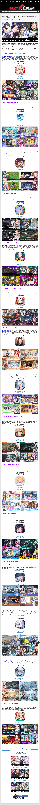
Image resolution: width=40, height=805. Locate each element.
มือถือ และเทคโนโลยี (22, 1)
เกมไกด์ (16, 1)
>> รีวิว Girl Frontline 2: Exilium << (20, 425)
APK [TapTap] (20, 78)
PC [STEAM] (20, 679)
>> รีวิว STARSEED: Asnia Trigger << (20, 570)
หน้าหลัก (2, 1)
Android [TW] (22, 534)
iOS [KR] (17, 76)
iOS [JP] (17, 123)
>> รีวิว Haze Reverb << (20, 202)
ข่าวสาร (7, 1)
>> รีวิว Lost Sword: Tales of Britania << (20, 62)
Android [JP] (22, 123)
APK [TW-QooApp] (20, 634)
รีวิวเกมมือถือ (12, 1)
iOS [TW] (17, 534)
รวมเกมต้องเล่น (6, 19)
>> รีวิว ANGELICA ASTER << (20, 110)
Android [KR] (22, 76)
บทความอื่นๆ (30, 1)
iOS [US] (17, 391)
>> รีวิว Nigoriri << (20, 473)
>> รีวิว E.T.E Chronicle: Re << (20, 617)
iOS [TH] (17, 169)
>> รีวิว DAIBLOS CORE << (20, 521)
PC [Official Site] (20, 537)
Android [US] (22, 391)
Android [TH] (22, 169)
